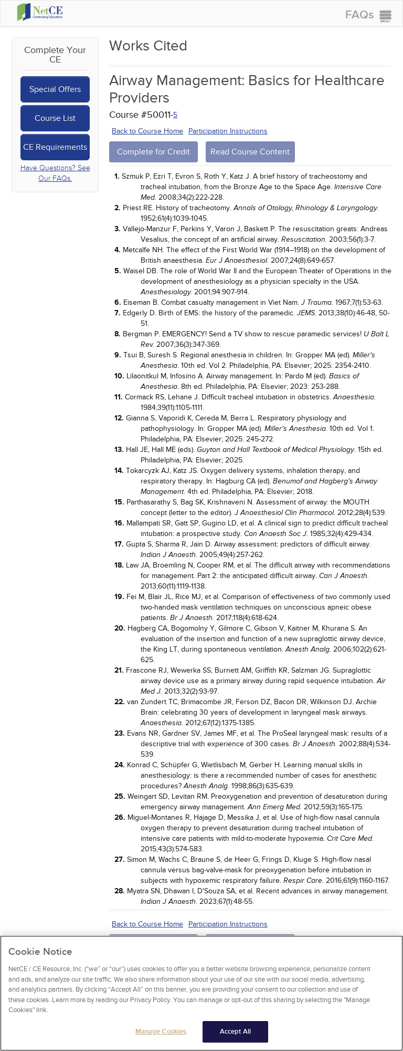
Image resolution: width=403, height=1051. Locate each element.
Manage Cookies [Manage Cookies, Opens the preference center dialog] (161, 1035)
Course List (55, 118)
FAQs (359, 15)
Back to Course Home (147, 131)
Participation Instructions (228, 131)
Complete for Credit (153, 152)
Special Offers (55, 89)
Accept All (235, 1035)
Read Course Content (250, 152)
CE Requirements (55, 147)
